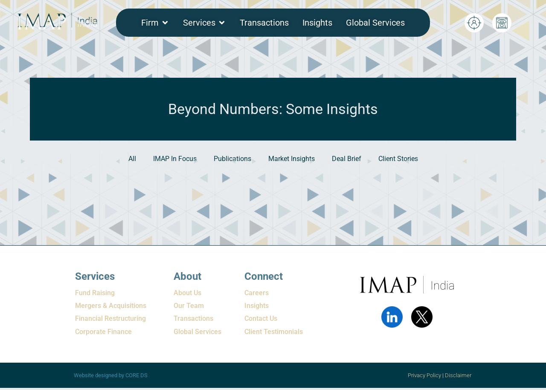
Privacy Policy (424, 375)
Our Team (189, 306)
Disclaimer (459, 375)
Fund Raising (95, 293)
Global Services (197, 332)
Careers (256, 293)
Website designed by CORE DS (111, 375)
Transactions (193, 318)
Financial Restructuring (110, 318)
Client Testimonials (273, 332)
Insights (256, 306)
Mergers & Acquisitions (110, 306)
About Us (187, 293)
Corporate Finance (103, 332)
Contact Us (260, 318)
